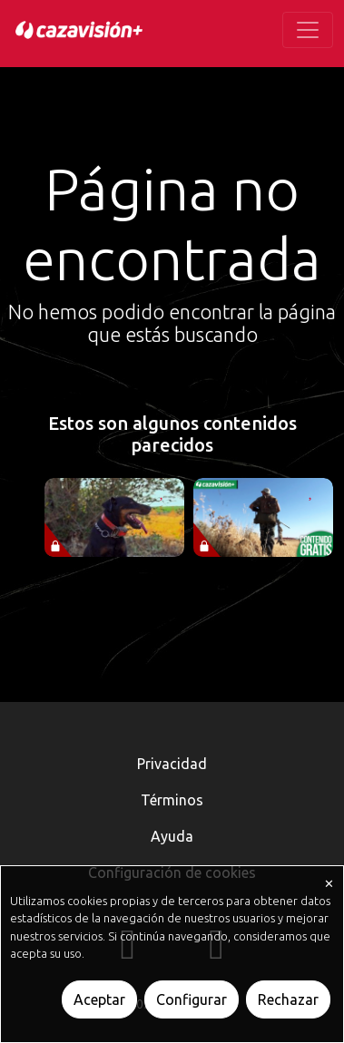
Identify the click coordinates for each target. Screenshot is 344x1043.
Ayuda (172, 836)
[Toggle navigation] (307, 30)
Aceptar (99, 999)
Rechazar (288, 999)
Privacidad (172, 763)
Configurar (191, 999)
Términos (172, 800)
